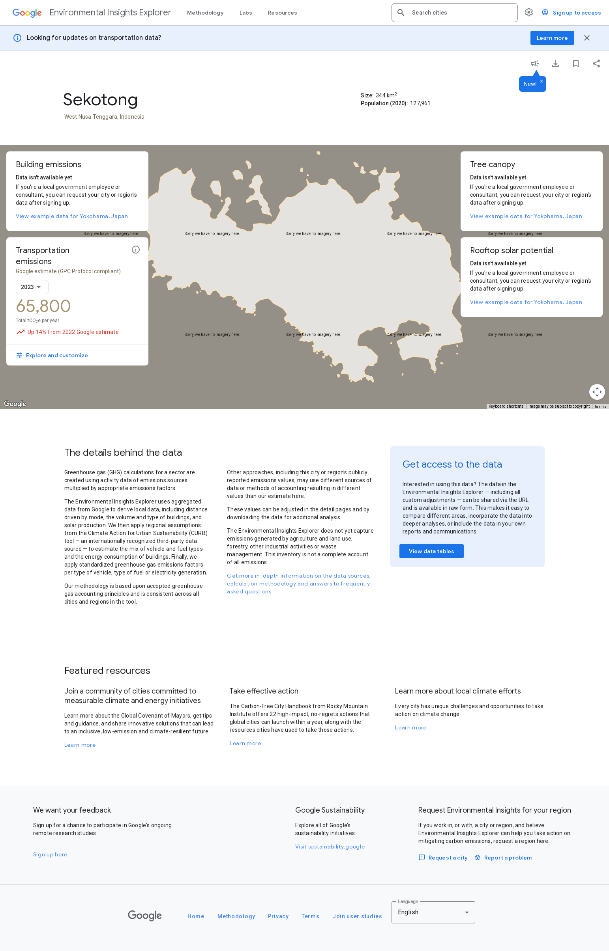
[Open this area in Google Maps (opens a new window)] (15, 404)
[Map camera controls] (597, 392)
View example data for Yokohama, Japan (72, 216)
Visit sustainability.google (330, 846)
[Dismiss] (541, 81)
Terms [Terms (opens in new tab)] (600, 406)
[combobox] (462, 13)
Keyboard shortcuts (506, 406)
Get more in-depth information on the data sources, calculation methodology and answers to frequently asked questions (299, 583)
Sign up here (50, 854)
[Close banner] (586, 37)
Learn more (80, 744)
